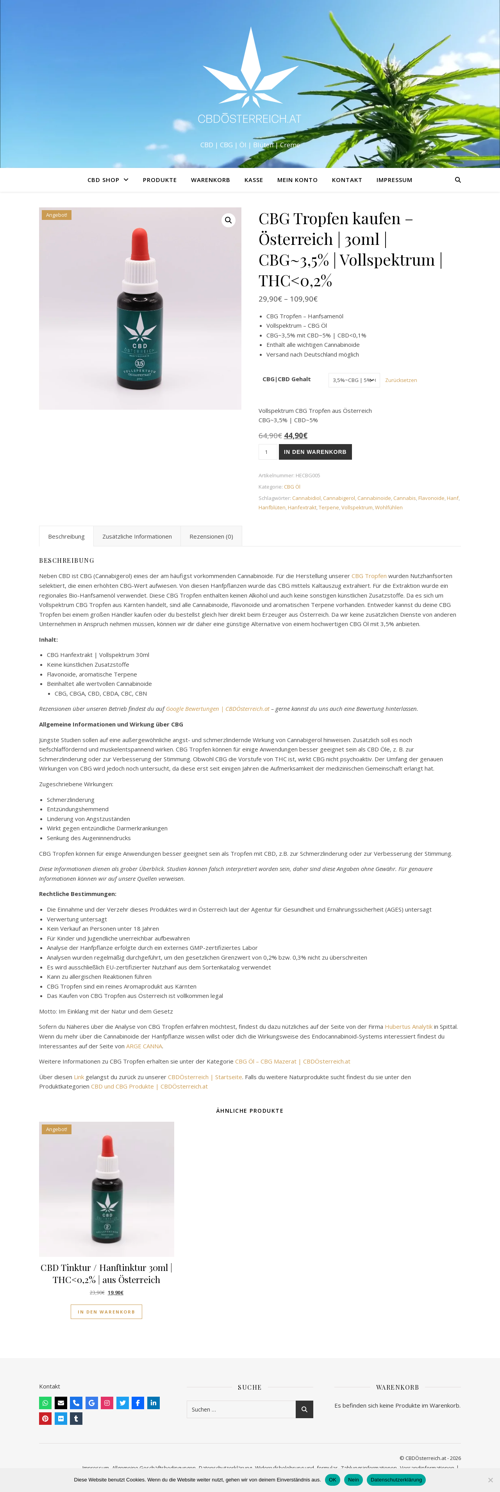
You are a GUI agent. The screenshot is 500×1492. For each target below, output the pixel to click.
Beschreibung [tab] (66, 536)
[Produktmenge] (268, 452)
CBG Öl (292, 486)
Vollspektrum (357, 507)
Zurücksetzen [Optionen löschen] (401, 380)
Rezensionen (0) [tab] (211, 536)
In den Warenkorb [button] (106, 1312)
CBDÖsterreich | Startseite (205, 1077)
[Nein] (490, 1480)
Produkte (160, 180)
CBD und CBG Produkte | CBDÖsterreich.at (149, 1086)
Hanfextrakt (302, 507)
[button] (228, 220)
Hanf (453, 497)
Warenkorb (210, 180)
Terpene (329, 507)
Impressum (394, 180)
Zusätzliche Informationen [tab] (137, 536)
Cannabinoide (374, 497)
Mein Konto (297, 180)
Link (79, 1077)
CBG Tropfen (369, 576)
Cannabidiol (306, 497)
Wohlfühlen (389, 507)
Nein (353, 1480)
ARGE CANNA (144, 1046)
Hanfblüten (272, 507)
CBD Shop (104, 180)
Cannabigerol (339, 497)
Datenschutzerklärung (396, 1480)
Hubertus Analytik (408, 1026)
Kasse (254, 180)
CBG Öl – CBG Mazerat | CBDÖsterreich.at (292, 1061)
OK (332, 1480)
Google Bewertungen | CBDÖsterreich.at (218, 708)
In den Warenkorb (315, 452)
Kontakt (347, 180)
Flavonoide (431, 497)
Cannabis (404, 497)
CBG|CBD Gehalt (286, 379)
